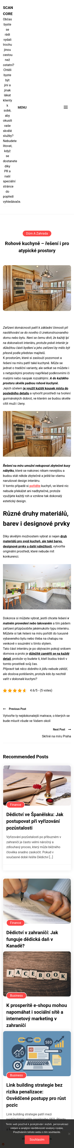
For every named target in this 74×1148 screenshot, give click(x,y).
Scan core (7, 10)
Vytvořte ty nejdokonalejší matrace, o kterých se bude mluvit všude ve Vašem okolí (36, 718)
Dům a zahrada (37, 233)
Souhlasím (37, 1139)
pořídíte (34, 486)
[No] (69, 1134)
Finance (15, 805)
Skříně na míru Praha (56, 736)
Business (16, 995)
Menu (22, 107)
